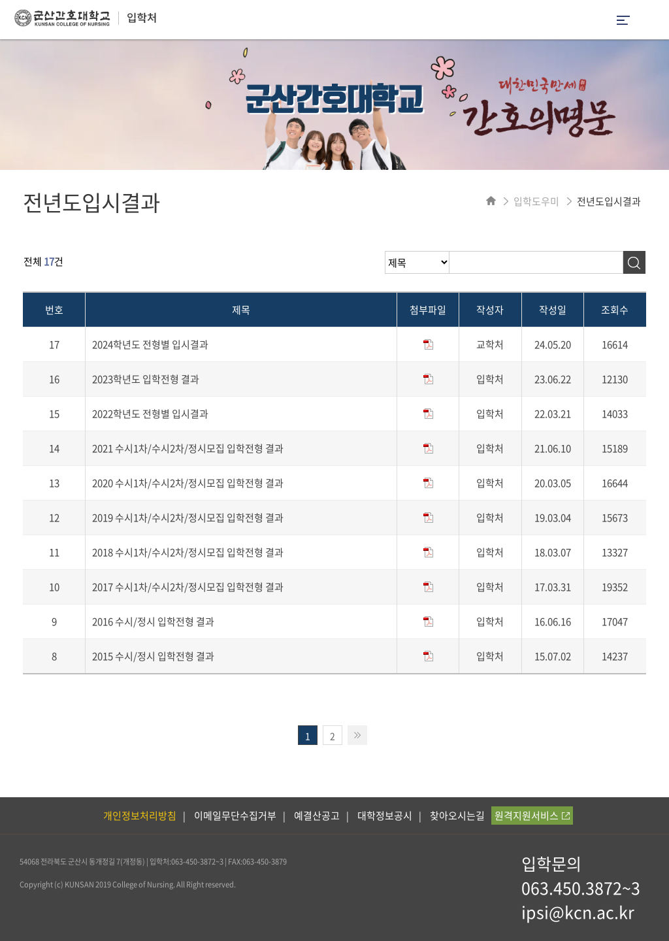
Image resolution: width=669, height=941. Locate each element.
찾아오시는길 (457, 815)
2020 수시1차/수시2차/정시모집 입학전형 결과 (188, 483)
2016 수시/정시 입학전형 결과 (153, 621)
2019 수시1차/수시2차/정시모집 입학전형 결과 (188, 517)
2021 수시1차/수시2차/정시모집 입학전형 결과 (188, 448)
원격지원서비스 (532, 815)
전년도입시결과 (609, 201)
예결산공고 (317, 815)
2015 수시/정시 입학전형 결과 (153, 656)
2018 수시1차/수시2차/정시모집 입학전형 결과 (188, 552)
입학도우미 (536, 201)
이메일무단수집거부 (235, 815)
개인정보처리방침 (139, 815)
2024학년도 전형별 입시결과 (150, 344)
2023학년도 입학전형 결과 (145, 379)
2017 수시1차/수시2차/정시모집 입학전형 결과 (188, 587)
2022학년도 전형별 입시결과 (150, 413)
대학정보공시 (384, 815)
